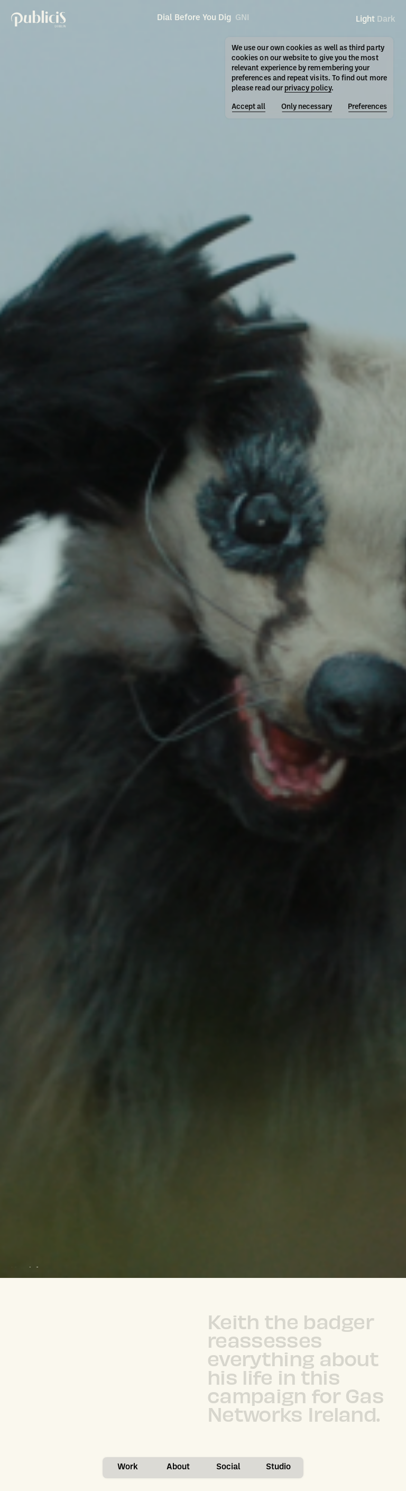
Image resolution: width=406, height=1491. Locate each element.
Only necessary (306, 107)
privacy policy (307, 89)
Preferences (367, 107)
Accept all (248, 107)
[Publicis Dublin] (39, 19)
